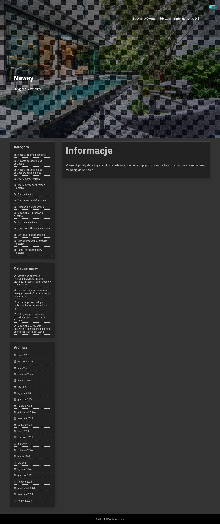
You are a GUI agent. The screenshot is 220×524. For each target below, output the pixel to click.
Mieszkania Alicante (28, 222)
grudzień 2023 (25, 475)
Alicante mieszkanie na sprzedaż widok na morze (28, 171)
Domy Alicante (25, 194)
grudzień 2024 (25, 399)
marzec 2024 (24, 456)
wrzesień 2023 (25, 494)
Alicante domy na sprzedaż (31, 155)
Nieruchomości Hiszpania (31, 234)
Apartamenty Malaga (28, 179)
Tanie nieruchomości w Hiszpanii (28, 251)
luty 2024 (22, 462)
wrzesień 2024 (25, 418)
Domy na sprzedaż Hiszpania (32, 200)
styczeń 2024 (24, 469)
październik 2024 (26, 412)
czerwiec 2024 (25, 437)
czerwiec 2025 (25, 361)
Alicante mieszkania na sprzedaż (28, 162)
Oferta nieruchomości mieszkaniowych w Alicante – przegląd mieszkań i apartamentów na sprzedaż (32, 280)
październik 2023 (26, 488)
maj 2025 (22, 368)
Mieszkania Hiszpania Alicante (33, 228)
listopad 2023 (24, 481)
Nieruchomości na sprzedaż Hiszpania (30, 242)
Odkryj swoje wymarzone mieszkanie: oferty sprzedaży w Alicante (30, 317)
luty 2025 (22, 387)
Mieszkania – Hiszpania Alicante (28, 214)
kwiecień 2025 (25, 374)
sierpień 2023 (24, 500)
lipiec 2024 (23, 431)
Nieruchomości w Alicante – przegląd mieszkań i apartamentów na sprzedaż (32, 293)
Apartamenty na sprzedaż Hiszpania (29, 186)
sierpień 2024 (24, 424)
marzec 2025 (24, 380)
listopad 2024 (24, 406)
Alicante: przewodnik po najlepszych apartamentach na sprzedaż (30, 305)
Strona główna (143, 18)
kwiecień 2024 (25, 450)
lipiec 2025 (23, 355)
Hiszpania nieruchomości (179, 18)
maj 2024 (22, 443)
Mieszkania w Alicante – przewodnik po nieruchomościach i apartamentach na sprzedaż (32, 329)
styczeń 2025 (24, 393)
